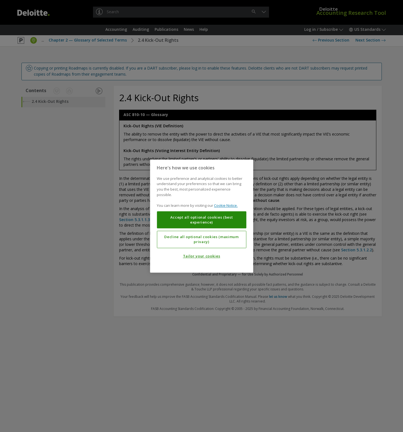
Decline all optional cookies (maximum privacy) (201, 239)
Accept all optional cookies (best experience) (201, 220)
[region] (201, 216)
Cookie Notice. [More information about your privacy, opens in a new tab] (226, 205)
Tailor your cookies (201, 256)
